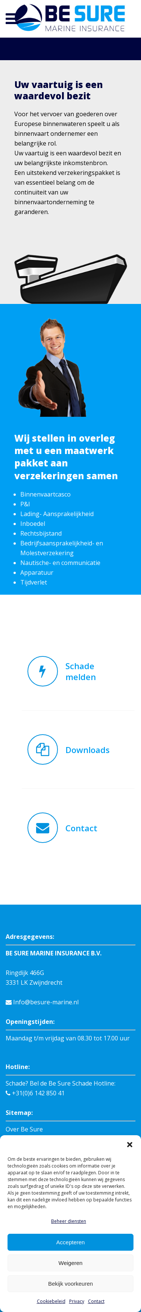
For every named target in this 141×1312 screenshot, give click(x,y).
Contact (96, 1301)
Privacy (76, 1301)
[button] (129, 1144)
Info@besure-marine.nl (42, 942)
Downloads (21, 1128)
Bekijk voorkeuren (70, 1283)
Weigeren (71, 1263)
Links (13, 1118)
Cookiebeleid (51, 1301)
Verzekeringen (26, 1089)
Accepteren (70, 1242)
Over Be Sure (24, 1069)
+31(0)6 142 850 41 (35, 1033)
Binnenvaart (23, 1079)
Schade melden (27, 1099)
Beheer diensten (68, 1221)
